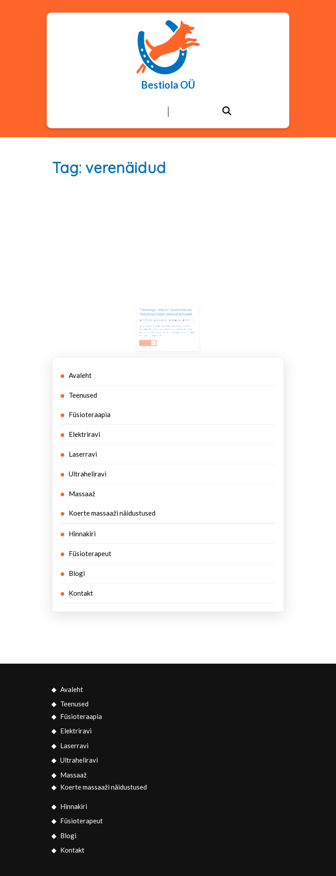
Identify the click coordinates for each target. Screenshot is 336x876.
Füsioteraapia (90, 414)
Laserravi (83, 454)
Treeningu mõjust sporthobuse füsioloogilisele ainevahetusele (166, 317)
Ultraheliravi (87, 474)
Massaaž (82, 494)
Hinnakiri (82, 534)
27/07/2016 (153, 323)
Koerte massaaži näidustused (112, 513)
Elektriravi (84, 434)
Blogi (77, 573)
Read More (153, 340)
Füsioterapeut (90, 553)
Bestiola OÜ (168, 85)
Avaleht (80, 375)
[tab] (109, 112)
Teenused (83, 395)
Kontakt (81, 593)
